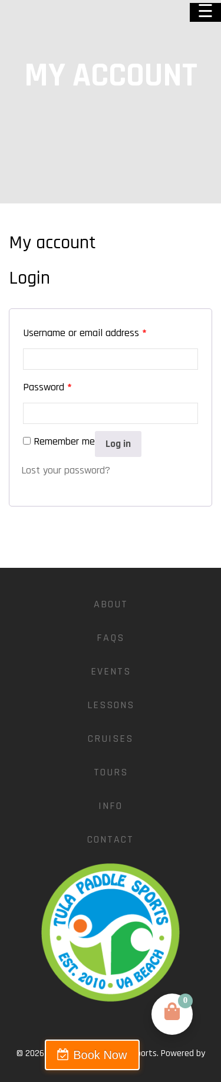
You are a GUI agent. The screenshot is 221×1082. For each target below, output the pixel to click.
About (111, 604)
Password (47, 387)
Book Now (100, 1054)
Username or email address (85, 333)
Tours (111, 772)
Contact (110, 839)
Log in (118, 443)
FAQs (110, 637)
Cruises (110, 738)
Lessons (110, 705)
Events (111, 671)
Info (110, 806)
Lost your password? (65, 470)
